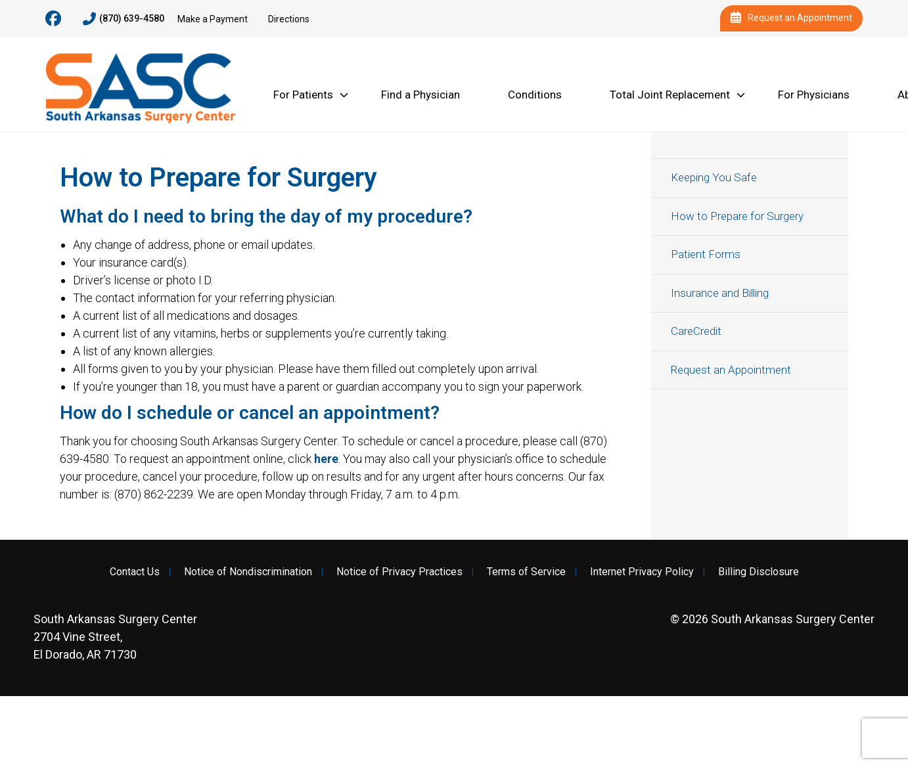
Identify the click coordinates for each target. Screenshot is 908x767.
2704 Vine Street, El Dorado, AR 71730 (115, 636)
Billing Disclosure (758, 572)
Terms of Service (526, 572)
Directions (288, 19)
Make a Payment (212, 19)
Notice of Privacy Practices (399, 572)
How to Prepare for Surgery (737, 216)
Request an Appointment (791, 18)
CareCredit (696, 331)
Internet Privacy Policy (642, 572)
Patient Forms (705, 254)
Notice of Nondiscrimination (248, 572)
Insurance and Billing (720, 292)
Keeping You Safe (714, 177)
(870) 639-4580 (123, 19)
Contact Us (135, 572)
